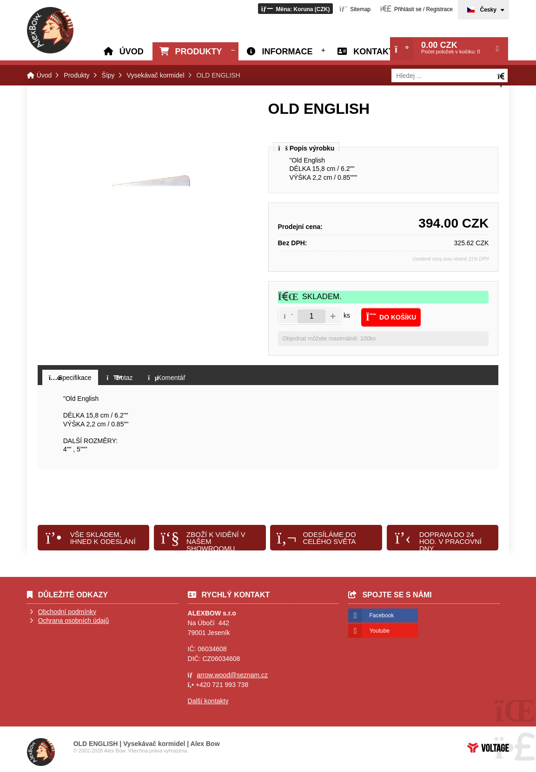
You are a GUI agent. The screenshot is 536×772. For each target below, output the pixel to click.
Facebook (381, 615)
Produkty (198, 51)
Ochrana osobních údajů (73, 620)
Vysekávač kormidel (156, 75)
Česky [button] (488, 10)
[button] (295, 8)
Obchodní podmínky (67, 611)
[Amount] (311, 316)
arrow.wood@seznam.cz (232, 675)
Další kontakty (208, 701)
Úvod (50, 30)
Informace (287, 51)
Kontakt (373, 51)
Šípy (108, 75)
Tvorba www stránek (488, 748)
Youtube (379, 631)
